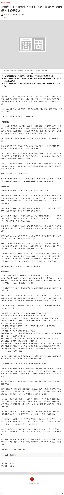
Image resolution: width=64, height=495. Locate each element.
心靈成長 (7, 3)
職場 (2, 3)
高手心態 (21, 449)
